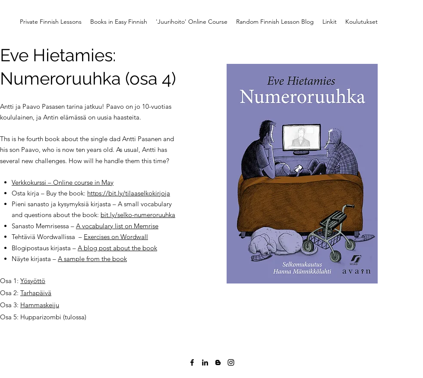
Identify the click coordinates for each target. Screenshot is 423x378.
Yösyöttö (32, 281)
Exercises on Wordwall (116, 237)
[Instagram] (231, 362)
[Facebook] (192, 362)
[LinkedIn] (205, 362)
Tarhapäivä (35, 293)
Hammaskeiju (39, 305)
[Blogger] (218, 362)
